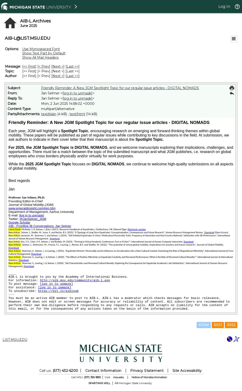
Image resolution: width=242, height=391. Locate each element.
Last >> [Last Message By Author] (72, 76)
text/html (77, 114)
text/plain (48, 114)
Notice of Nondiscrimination (149, 377)
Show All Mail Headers (40, 57)
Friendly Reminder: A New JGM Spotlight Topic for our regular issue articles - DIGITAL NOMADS (120, 88)
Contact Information (103, 371)
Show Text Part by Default (43, 53)
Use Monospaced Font (41, 49)
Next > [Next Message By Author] (57, 76)
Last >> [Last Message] (72, 66)
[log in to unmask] (77, 93)
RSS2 (231, 325)
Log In (224, 6)
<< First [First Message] (29, 66)
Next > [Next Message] (57, 66)
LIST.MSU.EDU (15, 340)
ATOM (204, 325)
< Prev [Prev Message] (44, 66)
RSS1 (218, 325)
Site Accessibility (187, 371)
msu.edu (118, 377)
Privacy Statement (147, 371)
